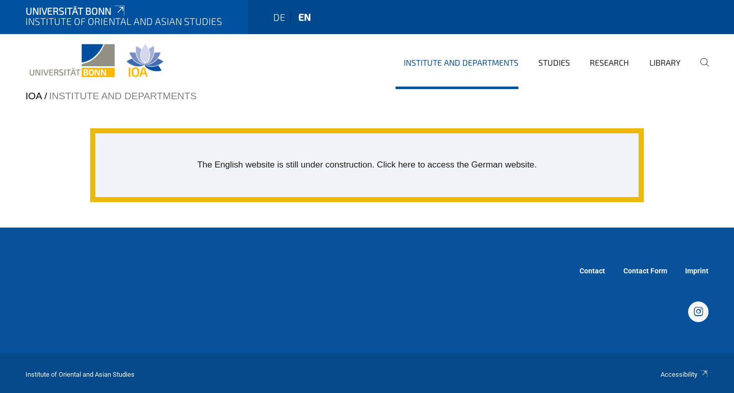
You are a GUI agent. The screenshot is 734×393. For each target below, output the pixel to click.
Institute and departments (461, 62)
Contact (592, 271)
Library (664, 62)
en (304, 17)
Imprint (697, 271)
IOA (33, 96)
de (279, 17)
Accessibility (685, 374)
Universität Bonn (75, 11)
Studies (554, 62)
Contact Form (645, 271)
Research (609, 62)
